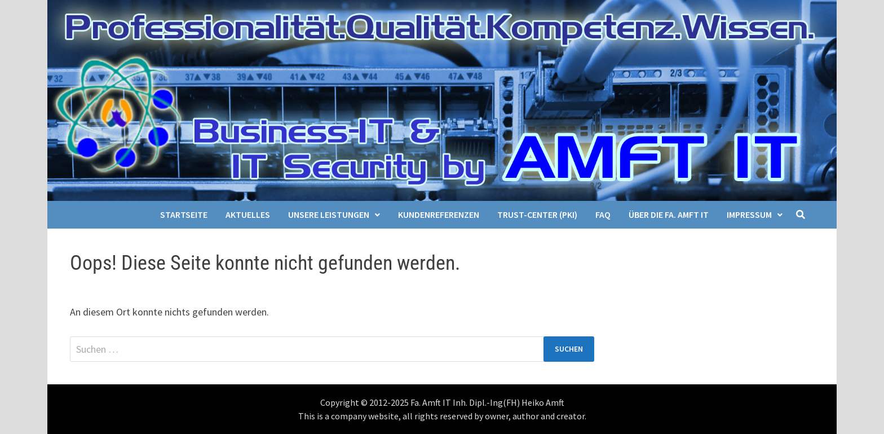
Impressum (749, 214)
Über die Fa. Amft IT (669, 214)
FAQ (603, 214)
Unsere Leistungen (328, 214)
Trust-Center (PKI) (537, 214)
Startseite (183, 214)
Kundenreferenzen (438, 214)
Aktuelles (248, 214)
